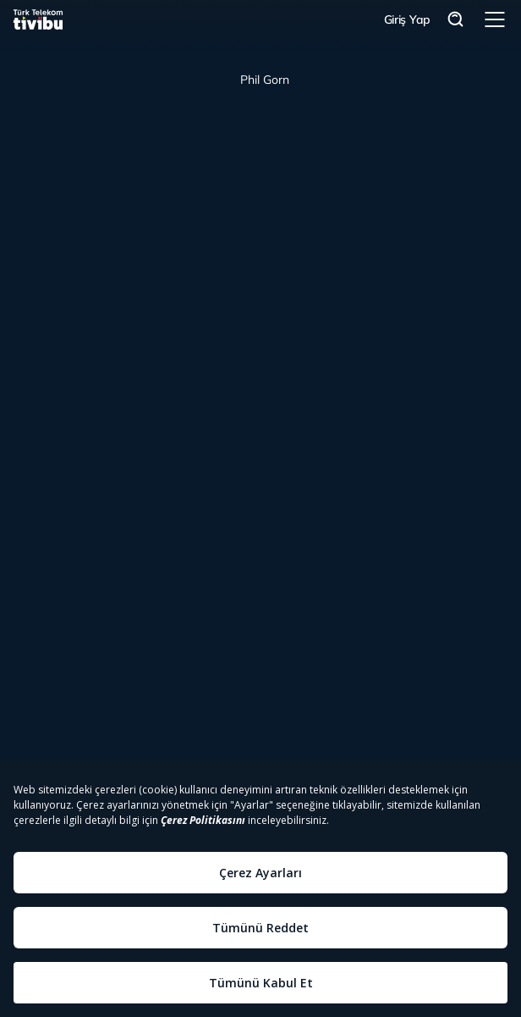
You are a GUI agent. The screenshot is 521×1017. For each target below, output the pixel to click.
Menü (494, 19)
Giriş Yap (407, 19)
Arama (455, 20)
